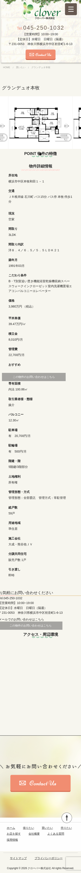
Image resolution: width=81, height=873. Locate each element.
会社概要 (34, 833)
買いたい (47, 828)
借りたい (28, 828)
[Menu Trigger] (71, 9)
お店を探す (14, 833)
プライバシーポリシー (49, 858)
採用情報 (12, 839)
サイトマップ (18, 858)
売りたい (66, 828)
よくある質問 (55, 833)
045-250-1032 (40, 28)
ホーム (11, 828)
